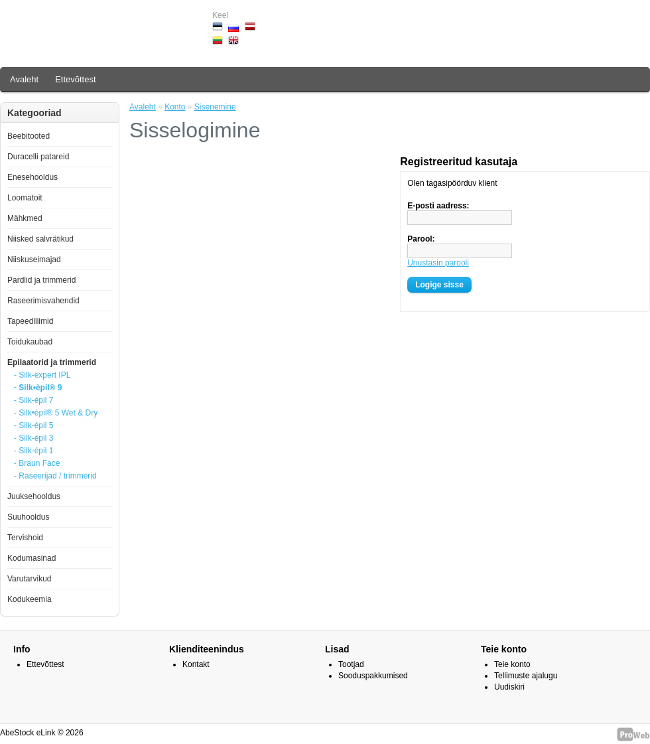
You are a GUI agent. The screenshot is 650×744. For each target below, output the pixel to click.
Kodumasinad (31, 558)
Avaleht (24, 79)
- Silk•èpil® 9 (38, 387)
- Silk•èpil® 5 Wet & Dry (56, 412)
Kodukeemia (29, 599)
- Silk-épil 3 (33, 438)
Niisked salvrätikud (40, 239)
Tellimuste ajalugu (525, 675)
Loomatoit (24, 197)
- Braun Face (37, 463)
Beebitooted (28, 136)
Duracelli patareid (38, 156)
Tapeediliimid (30, 321)
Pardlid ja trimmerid (41, 280)
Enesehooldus (32, 177)
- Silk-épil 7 (33, 400)
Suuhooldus (28, 517)
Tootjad (351, 664)
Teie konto (512, 664)
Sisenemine (215, 107)
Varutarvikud (29, 578)
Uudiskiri (509, 687)
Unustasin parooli (438, 262)
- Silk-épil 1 (33, 450)
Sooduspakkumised (373, 675)
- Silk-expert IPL (42, 375)
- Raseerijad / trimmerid (55, 476)
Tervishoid (25, 537)
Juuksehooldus (33, 496)
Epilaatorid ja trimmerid (51, 362)
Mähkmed (24, 218)
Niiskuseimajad (34, 259)
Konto (174, 107)
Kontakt (196, 664)
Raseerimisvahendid (43, 300)
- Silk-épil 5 (33, 425)
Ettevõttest (75, 79)
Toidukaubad (29, 341)
